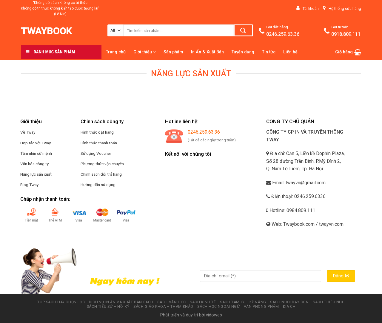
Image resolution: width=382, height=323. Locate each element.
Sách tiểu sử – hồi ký (108, 307)
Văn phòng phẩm (261, 307)
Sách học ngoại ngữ (218, 307)
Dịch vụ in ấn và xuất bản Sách (121, 302)
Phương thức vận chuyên (102, 163)
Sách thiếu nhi (328, 302)
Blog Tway (29, 184)
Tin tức (268, 52)
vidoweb (214, 315)
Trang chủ (116, 52)
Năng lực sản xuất (36, 174)
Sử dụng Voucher (96, 153)
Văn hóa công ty (34, 163)
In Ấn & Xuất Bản (207, 52)
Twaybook (46, 31)
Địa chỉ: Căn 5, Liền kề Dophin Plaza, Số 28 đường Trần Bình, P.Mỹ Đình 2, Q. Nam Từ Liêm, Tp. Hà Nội (305, 161)
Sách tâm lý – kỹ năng (243, 302)
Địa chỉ (290, 307)
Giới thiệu (144, 52)
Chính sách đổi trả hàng (101, 174)
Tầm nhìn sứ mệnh (36, 153)
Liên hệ (290, 52)
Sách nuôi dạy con (289, 302)
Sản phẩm (173, 52)
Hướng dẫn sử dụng (98, 184)
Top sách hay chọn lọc (61, 302)
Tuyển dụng (243, 52)
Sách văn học (171, 302)
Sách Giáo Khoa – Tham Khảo (163, 307)
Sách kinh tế (203, 302)
